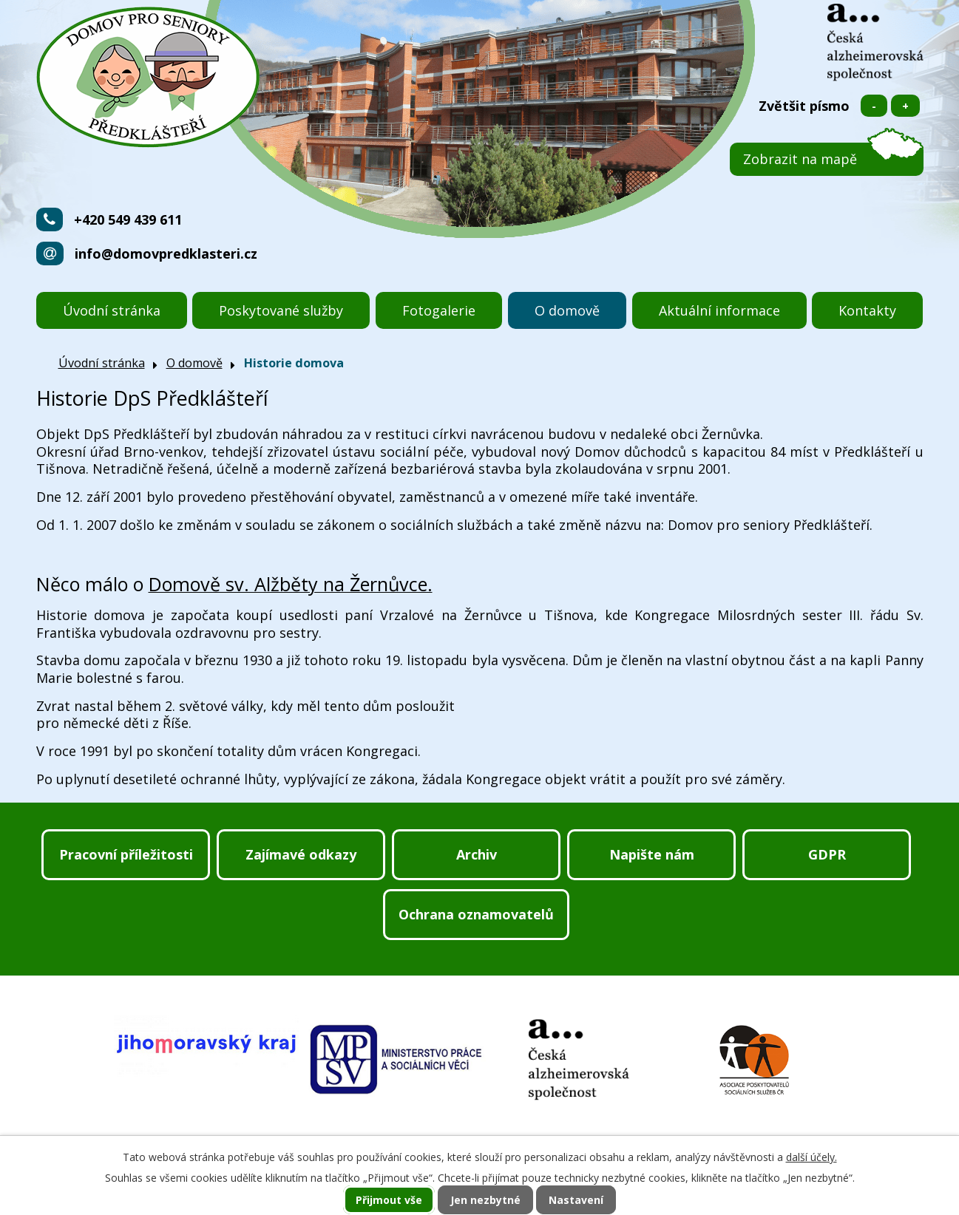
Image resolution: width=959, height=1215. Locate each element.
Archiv (476, 854)
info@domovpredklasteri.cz (166, 253)
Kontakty (867, 310)
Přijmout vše (389, 1200)
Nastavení (576, 1200)
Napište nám (651, 854)
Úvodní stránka (111, 310)
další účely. (811, 1157)
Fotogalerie (438, 310)
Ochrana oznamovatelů (476, 914)
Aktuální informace (719, 310)
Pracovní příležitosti (126, 854)
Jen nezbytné (485, 1200)
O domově (567, 310)
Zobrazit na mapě (800, 159)
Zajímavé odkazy (300, 854)
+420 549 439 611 (128, 219)
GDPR (827, 854)
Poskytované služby (281, 310)
